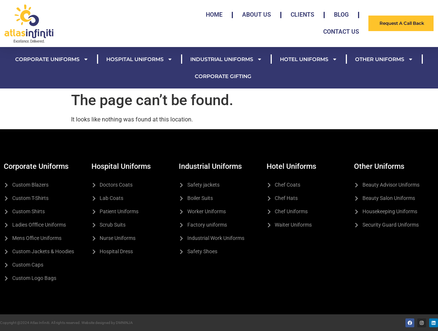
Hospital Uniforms (139, 59)
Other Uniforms (384, 59)
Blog (341, 14)
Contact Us (341, 31)
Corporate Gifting (223, 76)
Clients (302, 14)
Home (214, 14)
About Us (256, 14)
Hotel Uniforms (308, 59)
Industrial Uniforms (226, 59)
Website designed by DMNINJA (107, 323)
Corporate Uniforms (51, 59)
